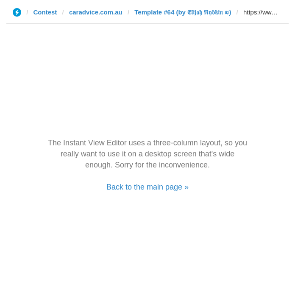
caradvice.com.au (95, 12)
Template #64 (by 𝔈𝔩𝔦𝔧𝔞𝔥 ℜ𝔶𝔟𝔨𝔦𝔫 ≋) (182, 12)
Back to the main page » (147, 187)
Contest (45, 12)
